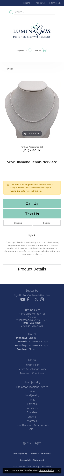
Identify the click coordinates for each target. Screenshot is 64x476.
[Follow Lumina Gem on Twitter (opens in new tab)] (36, 299)
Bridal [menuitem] (32, 391)
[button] (40, 3)
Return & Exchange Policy (32, 369)
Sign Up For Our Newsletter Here (32, 295)
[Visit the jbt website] (37, 443)
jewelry (9, 68)
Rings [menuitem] (32, 399)
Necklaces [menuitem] (32, 408)
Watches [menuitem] (32, 420)
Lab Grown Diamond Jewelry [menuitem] (32, 386)
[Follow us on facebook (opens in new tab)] (28, 299)
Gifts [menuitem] (32, 429)
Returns (46, 223)
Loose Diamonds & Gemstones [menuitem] (32, 425)
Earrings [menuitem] (32, 403)
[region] (32, 109)
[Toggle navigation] (5, 59)
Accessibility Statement (32, 460)
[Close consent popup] (59, 471)
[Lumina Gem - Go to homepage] (32, 31)
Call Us (32, 203)
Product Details (32, 269)
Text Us (32, 214)
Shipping (18, 223)
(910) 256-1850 (32, 150)
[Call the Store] (31, 322)
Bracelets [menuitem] (32, 412)
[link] (27, 3)
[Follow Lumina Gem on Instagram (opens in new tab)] (42, 299)
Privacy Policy (32, 364)
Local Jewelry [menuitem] (32, 395)
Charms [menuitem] (32, 416)
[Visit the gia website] (27, 443)
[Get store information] (32, 325)
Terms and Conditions (32, 373)
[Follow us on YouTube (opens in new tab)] (22, 299)
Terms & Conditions (41, 453)
